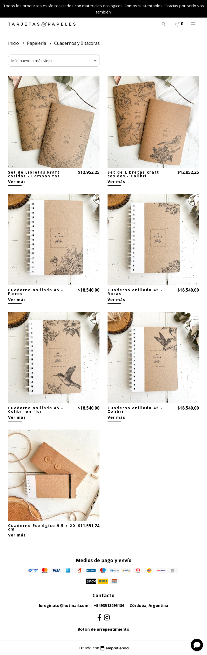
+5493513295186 (109, 605)
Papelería (37, 43)
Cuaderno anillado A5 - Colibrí (135, 409)
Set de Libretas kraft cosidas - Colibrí (133, 174)
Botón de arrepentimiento (103, 629)
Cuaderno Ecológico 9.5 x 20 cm (41, 527)
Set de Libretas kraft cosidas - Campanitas (34, 174)
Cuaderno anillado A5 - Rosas (135, 291)
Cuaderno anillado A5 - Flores (35, 291)
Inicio (14, 43)
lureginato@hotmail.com (63, 605)
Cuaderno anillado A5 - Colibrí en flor (35, 409)
